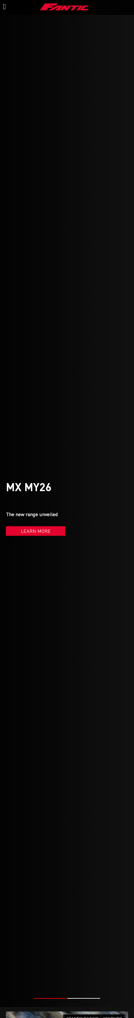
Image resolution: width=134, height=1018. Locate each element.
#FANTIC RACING (82, 984)
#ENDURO (112, 984)
